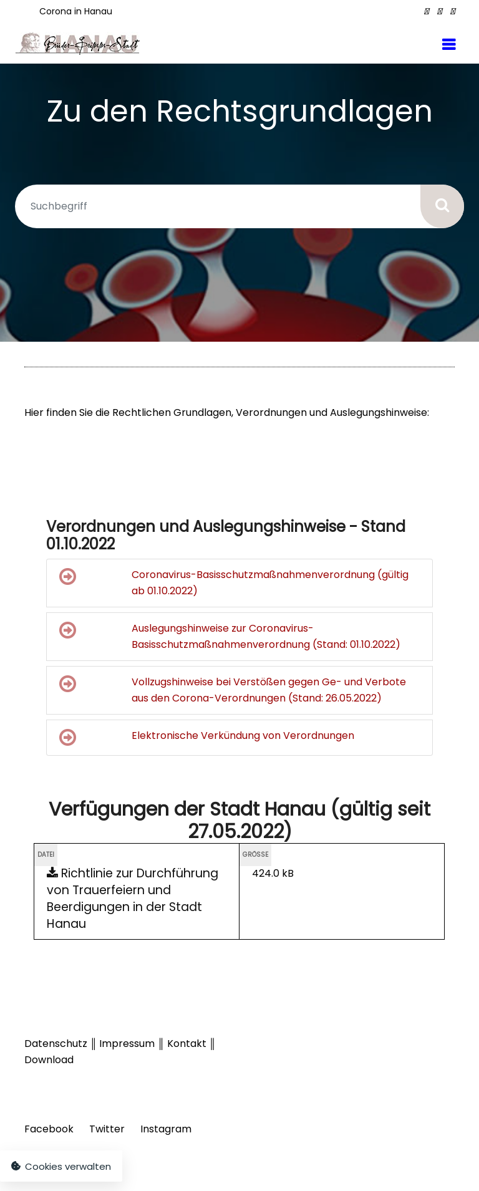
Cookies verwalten (61, 1166)
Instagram (165, 1129)
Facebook (49, 1129)
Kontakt (188, 1043)
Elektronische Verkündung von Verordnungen (206, 738)
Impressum (127, 1043)
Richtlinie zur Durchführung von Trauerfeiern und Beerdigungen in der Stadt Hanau (132, 898)
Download (49, 1060)
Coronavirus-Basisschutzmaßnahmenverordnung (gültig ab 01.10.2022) (234, 582)
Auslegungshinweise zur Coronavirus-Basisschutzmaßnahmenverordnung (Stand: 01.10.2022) (229, 636)
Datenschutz (55, 1043)
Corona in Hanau (75, 11)
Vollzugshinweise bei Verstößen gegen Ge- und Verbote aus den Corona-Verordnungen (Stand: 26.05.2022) (232, 689)
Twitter (107, 1129)
